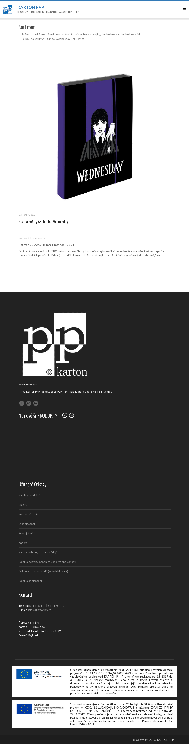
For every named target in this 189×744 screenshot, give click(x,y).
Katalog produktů (29, 495)
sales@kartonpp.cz (39, 610)
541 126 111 (37, 605)
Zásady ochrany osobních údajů (38, 552)
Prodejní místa (27, 533)
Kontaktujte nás (28, 514)
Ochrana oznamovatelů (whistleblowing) (43, 571)
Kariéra (23, 543)
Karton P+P (30, 7)
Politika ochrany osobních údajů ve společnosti (47, 561)
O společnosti (27, 524)
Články (23, 505)
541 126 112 (56, 605)
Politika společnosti (31, 580)
